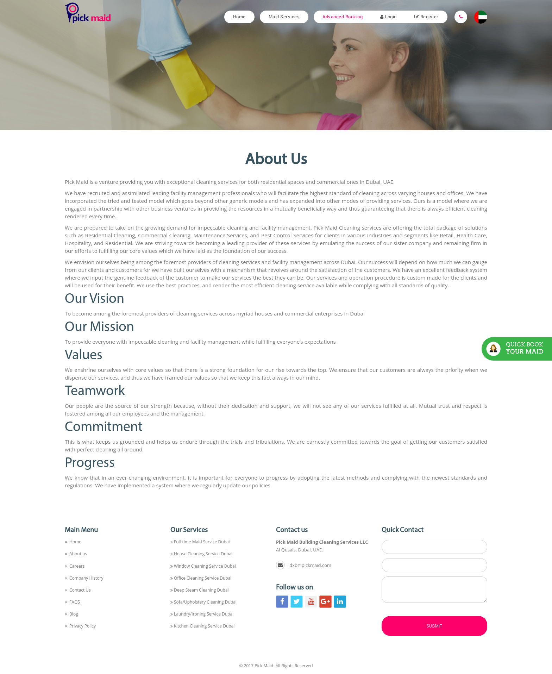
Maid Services (284, 16)
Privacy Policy (80, 626)
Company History (84, 578)
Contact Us (78, 590)
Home (239, 16)
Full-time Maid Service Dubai (200, 542)
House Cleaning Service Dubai (201, 554)
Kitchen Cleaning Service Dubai (202, 626)
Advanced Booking (342, 16)
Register (426, 16)
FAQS (72, 602)
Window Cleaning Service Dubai (203, 566)
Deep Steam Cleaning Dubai (199, 590)
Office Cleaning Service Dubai (200, 578)
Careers (74, 566)
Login (388, 16)
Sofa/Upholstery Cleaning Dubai (203, 602)
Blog (71, 614)
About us (76, 554)
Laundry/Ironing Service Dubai (201, 614)
